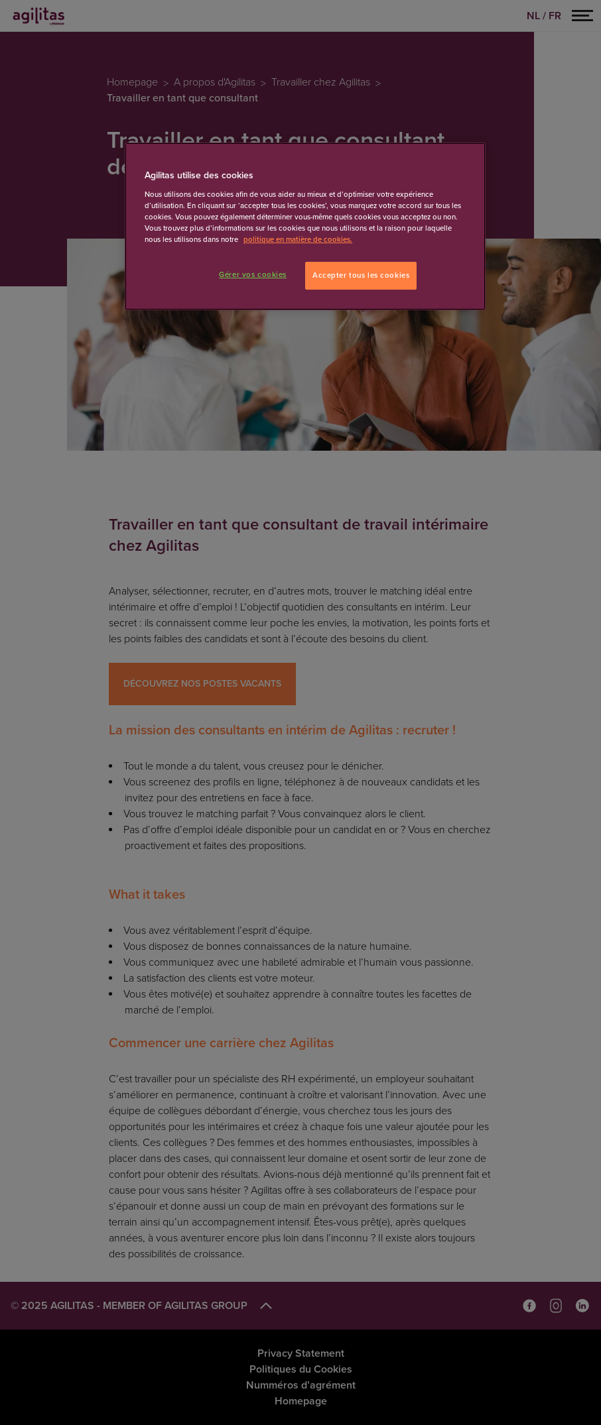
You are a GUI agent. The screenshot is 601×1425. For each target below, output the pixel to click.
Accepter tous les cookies (360, 275)
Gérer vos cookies (253, 274)
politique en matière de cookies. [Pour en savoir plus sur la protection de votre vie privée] (297, 239)
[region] (305, 226)
